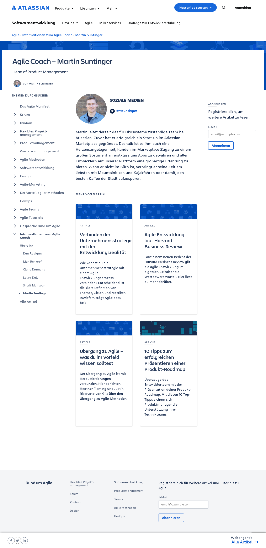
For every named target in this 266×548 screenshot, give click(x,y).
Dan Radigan (32, 253)
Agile (89, 23)
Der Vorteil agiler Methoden (38, 192)
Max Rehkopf (32, 261)
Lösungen (90, 8)
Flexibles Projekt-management (29, 132)
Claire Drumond (34, 269)
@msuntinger (123, 111)
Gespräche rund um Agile (36, 226)
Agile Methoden (28, 159)
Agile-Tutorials (27, 217)
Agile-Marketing (29, 184)
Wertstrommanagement (39, 151)
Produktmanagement (33, 143)
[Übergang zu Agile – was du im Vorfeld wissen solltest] (104, 373)
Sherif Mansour (34, 285)
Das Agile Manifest (35, 106)
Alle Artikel (28, 301)
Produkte (64, 8)
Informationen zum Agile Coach (47, 35)
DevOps (70, 23)
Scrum (21, 114)
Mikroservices (110, 23)
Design (21, 176)
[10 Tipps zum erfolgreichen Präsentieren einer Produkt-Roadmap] (168, 373)
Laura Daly (30, 277)
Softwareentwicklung (33, 168)
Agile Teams (25, 209)
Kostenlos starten (195, 7)
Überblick (26, 245)
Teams (118, 499)
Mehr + (111, 8)
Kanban (22, 123)
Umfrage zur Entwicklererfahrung (154, 23)
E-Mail (212, 127)
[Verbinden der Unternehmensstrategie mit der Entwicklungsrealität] (104, 259)
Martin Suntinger (88, 35)
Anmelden (243, 7)
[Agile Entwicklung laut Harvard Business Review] (168, 259)
